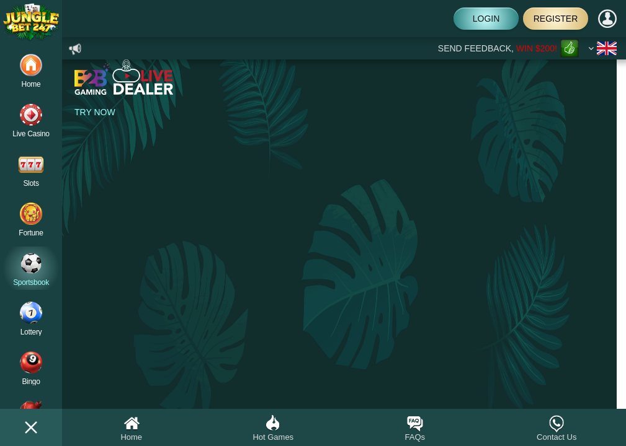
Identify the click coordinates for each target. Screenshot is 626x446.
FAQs (415, 428)
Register (556, 19)
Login (486, 19)
